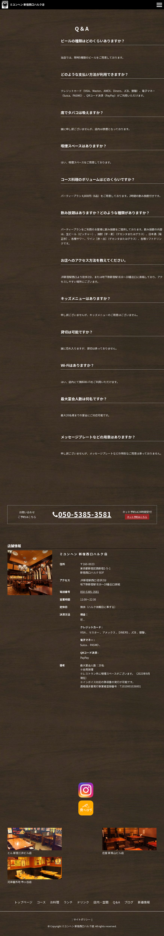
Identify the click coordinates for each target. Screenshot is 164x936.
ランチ (68, 902)
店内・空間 (101, 902)
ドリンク (83, 902)
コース (41, 902)
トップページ (23, 902)
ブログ (128, 902)
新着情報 (144, 902)
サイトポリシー (82, 919)
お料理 (54, 902)
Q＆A (116, 902)
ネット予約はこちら (137, 516)
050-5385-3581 (84, 514)
